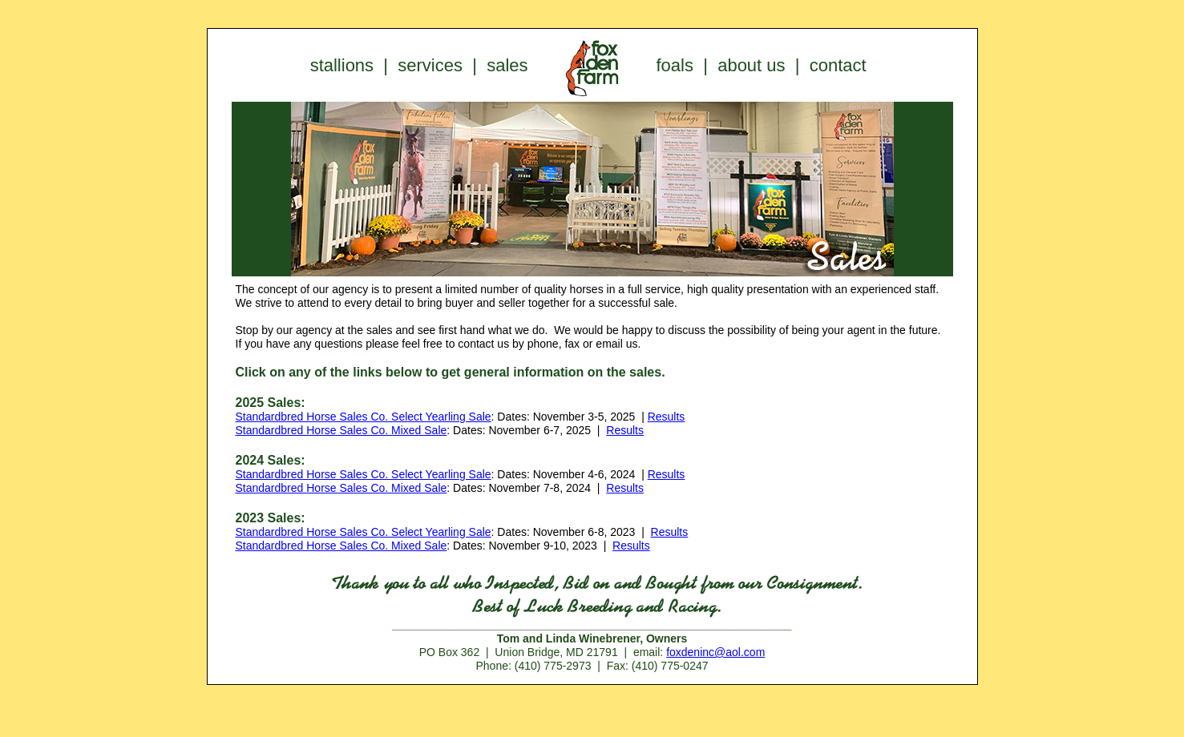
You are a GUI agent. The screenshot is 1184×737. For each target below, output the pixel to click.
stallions (342, 65)
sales (507, 65)
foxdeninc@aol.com (715, 652)
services (430, 65)
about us (751, 65)
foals (675, 65)
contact (838, 65)
